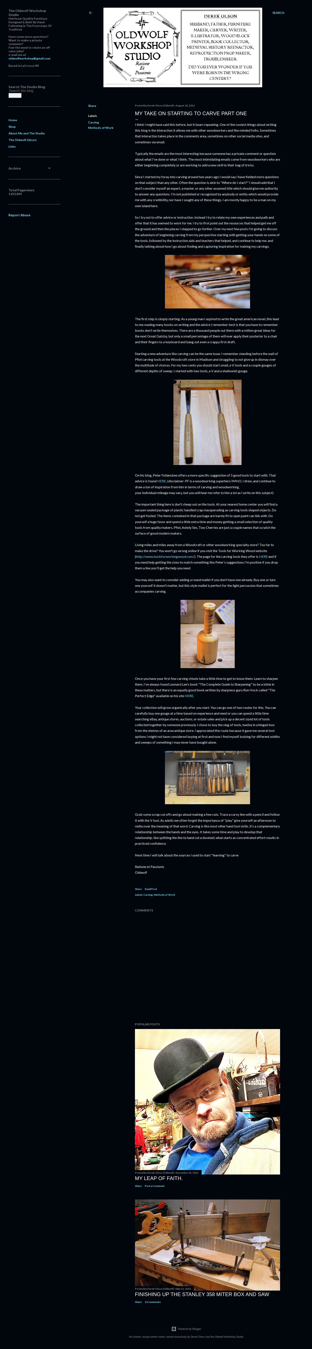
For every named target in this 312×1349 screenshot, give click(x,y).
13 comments (153, 1302)
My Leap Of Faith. (159, 1178)
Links (12, 146)
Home (13, 120)
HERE (161, 481)
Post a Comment (155, 1186)
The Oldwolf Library (23, 140)
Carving (93, 122)
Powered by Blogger (186, 1329)
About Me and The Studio (27, 133)
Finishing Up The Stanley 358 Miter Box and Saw (202, 1294)
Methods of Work (100, 127)
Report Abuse (19, 215)
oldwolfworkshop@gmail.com (29, 58)
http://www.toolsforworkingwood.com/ (165, 556)
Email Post (151, 889)
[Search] (278, 13)
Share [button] (92, 106)
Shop (12, 126)
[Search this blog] (25, 91)
